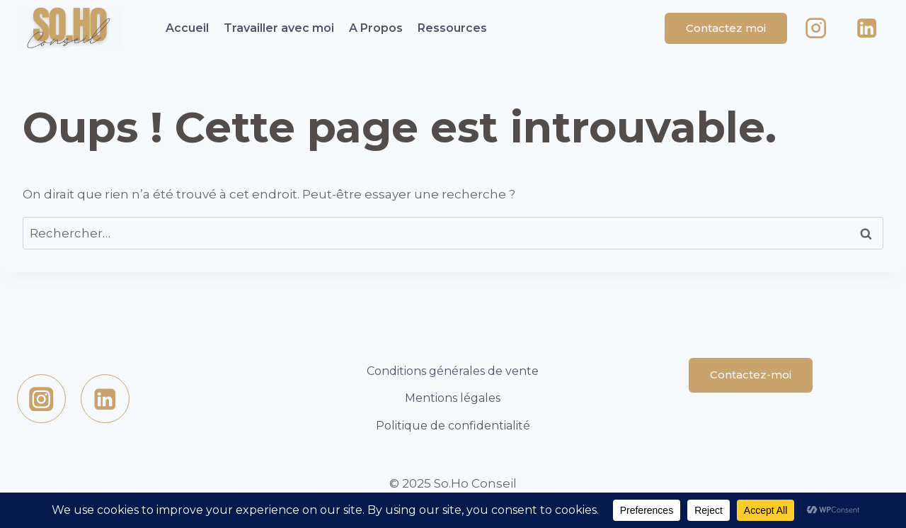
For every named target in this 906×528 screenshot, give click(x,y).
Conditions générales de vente (453, 371)
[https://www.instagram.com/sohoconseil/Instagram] (41, 398)
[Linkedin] (866, 28)
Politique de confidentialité (453, 425)
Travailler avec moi (279, 28)
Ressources (452, 28)
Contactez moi (726, 28)
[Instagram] (816, 28)
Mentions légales (452, 398)
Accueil (187, 28)
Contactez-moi (750, 374)
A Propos (376, 28)
